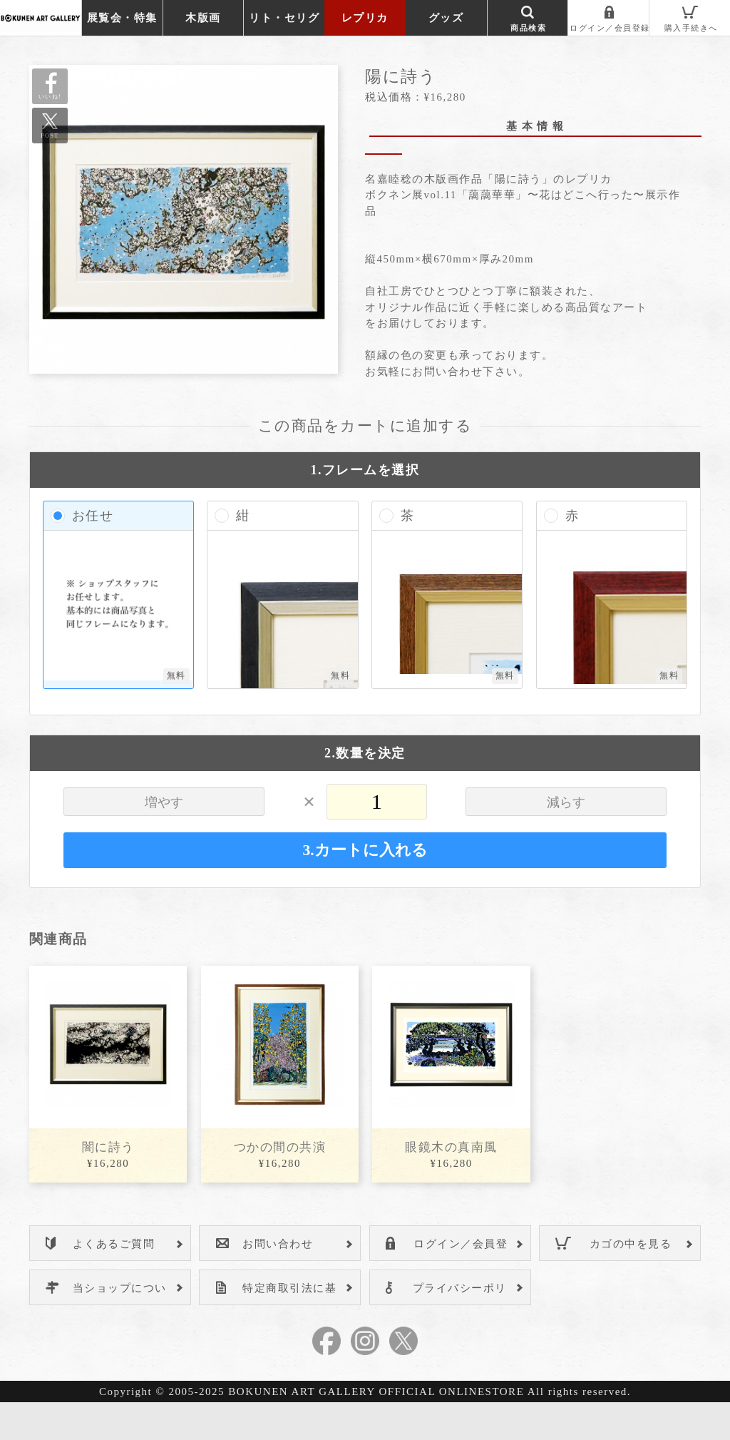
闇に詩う (108, 1185)
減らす (566, 840)
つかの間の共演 (280, 1185)
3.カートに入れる (364, 888)
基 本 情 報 (535, 126)
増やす (164, 840)
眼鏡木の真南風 (451, 1185)
